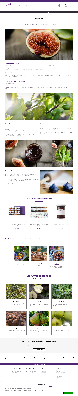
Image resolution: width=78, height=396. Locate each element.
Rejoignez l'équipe (44, 368)
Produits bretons (15, 368)
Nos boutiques (14, 369)
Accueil (29, 12)
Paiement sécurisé (29, 368)
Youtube (43, 387)
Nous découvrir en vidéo (16, 367)
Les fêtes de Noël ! (58, 372)
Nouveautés (14, 366)
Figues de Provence (61, 218)
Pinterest (40, 387)
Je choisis (60, 392)
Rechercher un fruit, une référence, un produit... (27, 5)
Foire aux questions (30, 371)
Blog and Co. (58, 364)
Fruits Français (17, 218)
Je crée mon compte (39, 345)
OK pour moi (68, 392)
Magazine (57, 366)
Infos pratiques (30, 364)
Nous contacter (44, 366)
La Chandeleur (58, 373)
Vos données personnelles (31, 367)
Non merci (51, 392)
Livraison (28, 369)
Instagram (38, 387)
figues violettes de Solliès (32, 181)
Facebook (35, 387)
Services (43, 364)
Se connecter (66, 6)
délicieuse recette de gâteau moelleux (17, 177)
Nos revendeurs (44, 369)
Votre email (28, 383)
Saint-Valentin (58, 371)
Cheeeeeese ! (39, 218)
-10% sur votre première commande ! (39, 337)
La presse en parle (58, 369)
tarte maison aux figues (33, 176)
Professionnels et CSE (45, 367)
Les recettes (57, 367)
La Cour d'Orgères (16, 364)
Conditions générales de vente (32, 366)
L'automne (34, 12)
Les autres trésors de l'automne (39, 273)
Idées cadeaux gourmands (60, 368)
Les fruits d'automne (41, 12)
